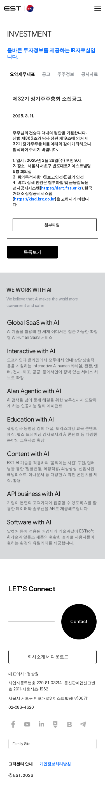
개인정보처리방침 (55, 763)
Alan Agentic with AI (34, 392)
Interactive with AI (31, 352)
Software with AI (29, 523)
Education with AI (30, 420)
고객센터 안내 (20, 763)
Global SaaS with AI (33, 323)
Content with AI (28, 454)
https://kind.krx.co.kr (34, 199)
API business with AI (33, 494)
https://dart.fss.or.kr (61, 188)
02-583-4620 (21, 707)
